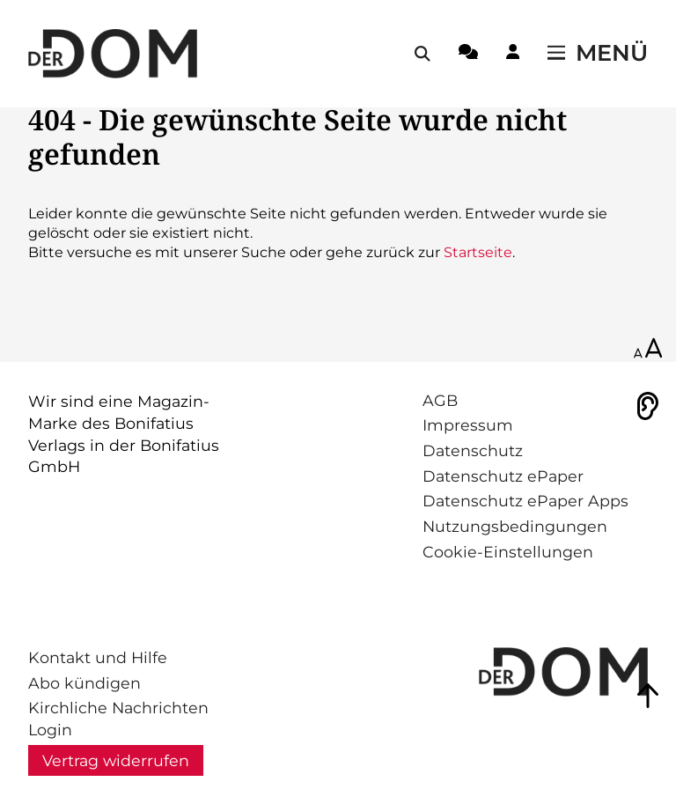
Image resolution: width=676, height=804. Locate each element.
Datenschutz (472, 450)
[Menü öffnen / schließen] (597, 54)
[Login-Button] (512, 54)
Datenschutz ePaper (503, 476)
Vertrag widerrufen (115, 760)
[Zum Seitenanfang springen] (648, 696)
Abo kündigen (84, 683)
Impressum (467, 425)
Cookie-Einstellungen (507, 551)
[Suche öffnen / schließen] (422, 53)
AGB (440, 400)
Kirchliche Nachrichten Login (118, 718)
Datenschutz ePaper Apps (525, 500)
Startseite (478, 252)
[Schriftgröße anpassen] (648, 349)
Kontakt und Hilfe (97, 657)
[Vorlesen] (648, 406)
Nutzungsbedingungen (514, 526)
